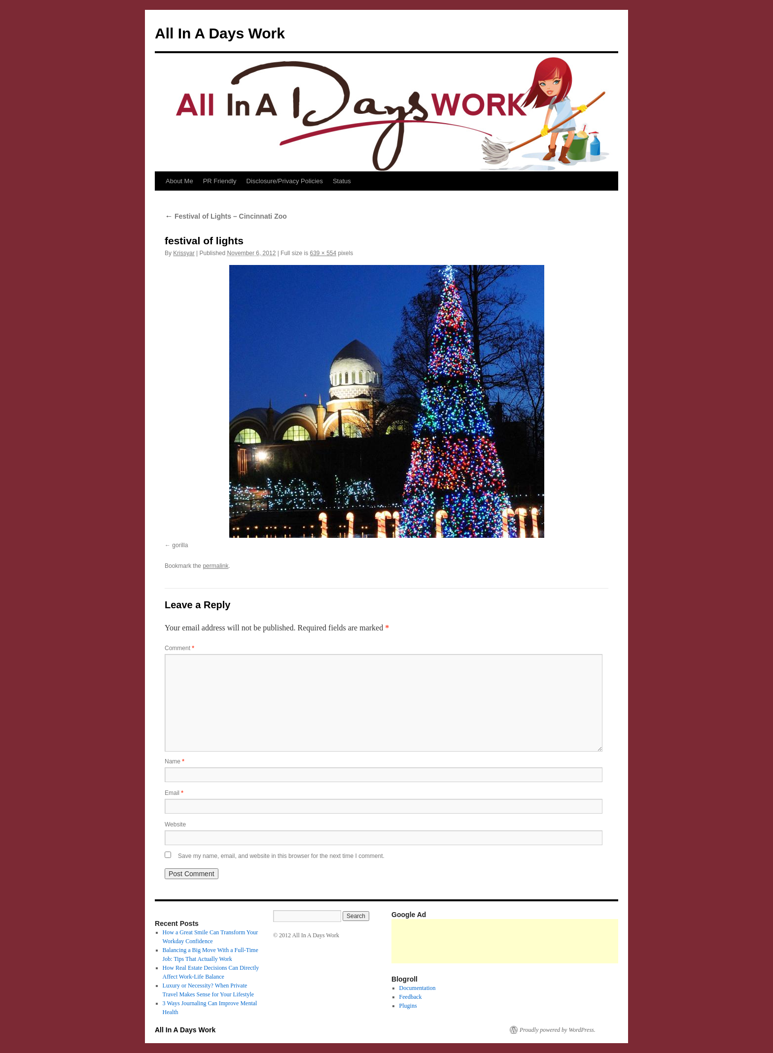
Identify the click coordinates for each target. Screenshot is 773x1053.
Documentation (417, 988)
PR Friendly (220, 181)
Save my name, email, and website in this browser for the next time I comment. (281, 856)
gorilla (180, 545)
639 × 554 (323, 253)
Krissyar (183, 253)
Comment (179, 648)
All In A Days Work (220, 33)
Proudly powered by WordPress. (558, 1029)
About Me (179, 181)
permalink (215, 565)
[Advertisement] (570, 941)
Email (174, 793)
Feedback (410, 996)
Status (342, 181)
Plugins (408, 1005)
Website (175, 824)
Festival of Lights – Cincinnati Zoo (226, 216)
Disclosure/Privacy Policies (284, 181)
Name (174, 761)
